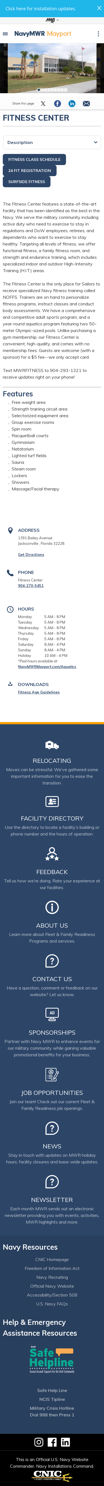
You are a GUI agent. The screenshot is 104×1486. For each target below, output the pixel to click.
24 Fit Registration (29, 170)
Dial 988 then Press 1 (52, 1414)
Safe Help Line (52, 1390)
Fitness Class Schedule (34, 159)
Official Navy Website (52, 1286)
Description (20, 142)
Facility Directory (52, 818)
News (52, 1146)
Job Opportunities (52, 1093)
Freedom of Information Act (52, 1268)
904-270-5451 (31, 585)
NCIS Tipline (52, 1399)
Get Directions (31, 554)
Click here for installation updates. (41, 9)
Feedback (52, 872)
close (99, 8)
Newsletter (52, 1200)
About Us (52, 925)
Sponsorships (52, 1032)
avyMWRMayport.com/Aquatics (48, 666)
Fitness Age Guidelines (39, 692)
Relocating (52, 760)
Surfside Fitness (26, 181)
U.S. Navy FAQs (52, 1304)
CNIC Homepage (52, 1259)
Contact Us (52, 979)
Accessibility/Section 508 (52, 1295)
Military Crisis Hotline (52, 1408)
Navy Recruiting (52, 1277)
